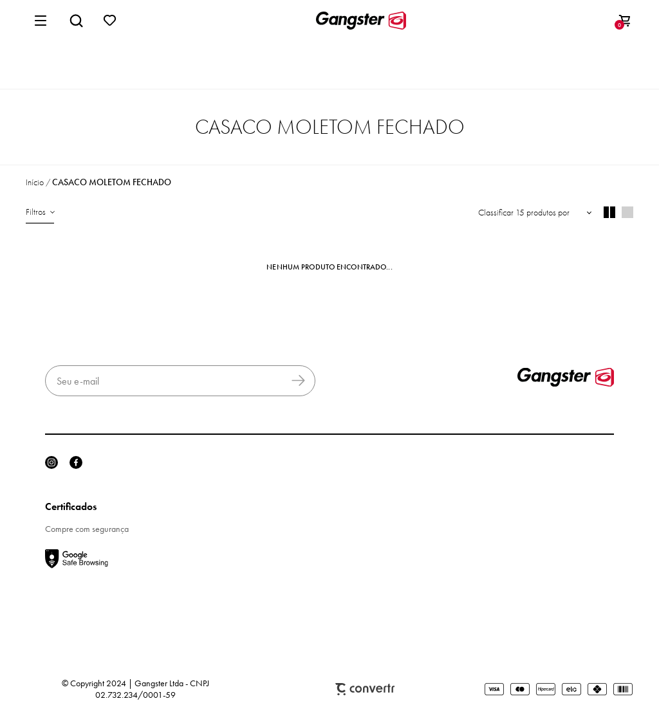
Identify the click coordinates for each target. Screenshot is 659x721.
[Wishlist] (110, 20)
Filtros (36, 211)
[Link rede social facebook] (76, 462)
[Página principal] (361, 21)
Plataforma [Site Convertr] (364, 689)
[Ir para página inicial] (35, 182)
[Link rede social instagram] (51, 462)
